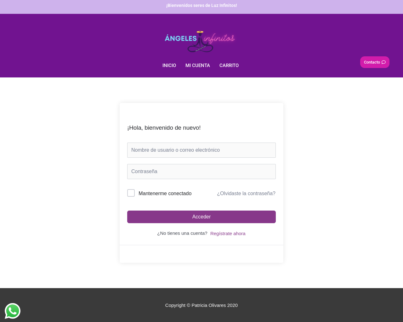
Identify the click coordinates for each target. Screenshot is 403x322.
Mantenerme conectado (165, 193)
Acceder (201, 216)
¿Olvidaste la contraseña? (246, 193)
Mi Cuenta (197, 65)
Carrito (229, 65)
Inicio (169, 65)
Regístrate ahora (228, 233)
